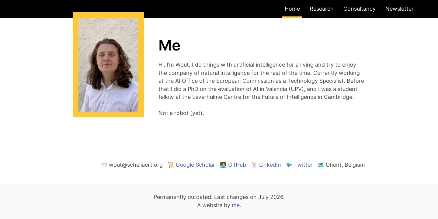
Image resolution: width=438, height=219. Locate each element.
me (236, 205)
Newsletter (399, 8)
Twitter (303, 165)
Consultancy (359, 8)
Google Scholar (195, 165)
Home (292, 8)
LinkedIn (270, 165)
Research (322, 8)
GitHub (237, 165)
